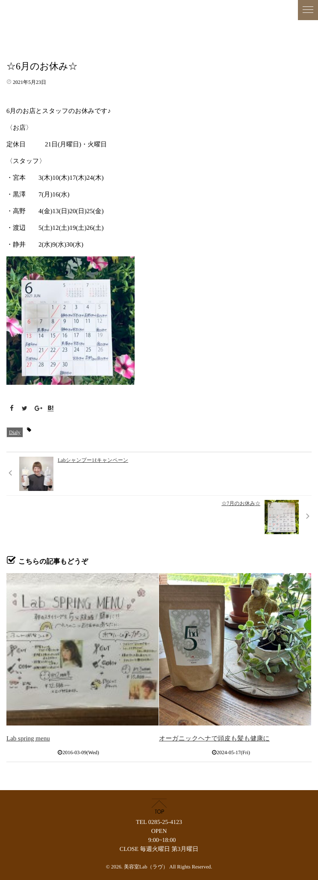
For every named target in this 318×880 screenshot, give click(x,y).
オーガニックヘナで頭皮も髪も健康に (214, 738)
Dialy (15, 432)
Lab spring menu (28, 738)
